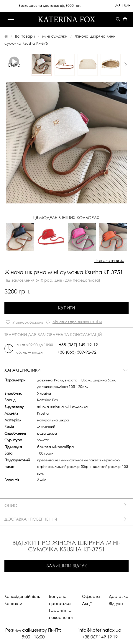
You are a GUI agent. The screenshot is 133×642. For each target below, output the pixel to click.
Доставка (119, 596)
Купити (66, 307)
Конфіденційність (22, 596)
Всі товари (25, 36)
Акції (86, 603)
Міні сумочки (55, 36)
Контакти (13, 603)
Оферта (91, 596)
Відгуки (116, 603)
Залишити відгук (66, 565)
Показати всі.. (109, 260)
